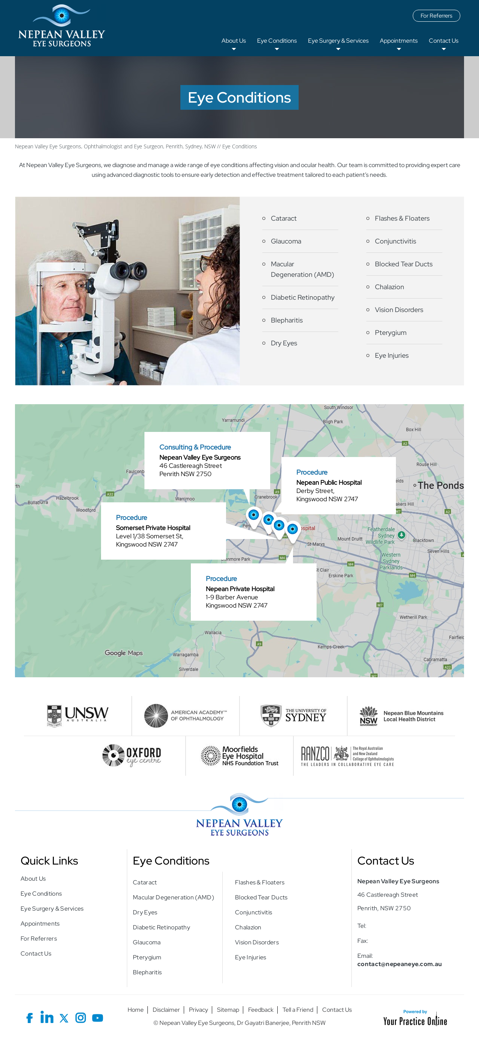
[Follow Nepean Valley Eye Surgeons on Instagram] (80, 1016)
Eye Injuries (392, 355)
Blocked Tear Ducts (404, 264)
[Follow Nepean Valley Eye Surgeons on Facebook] (30, 1016)
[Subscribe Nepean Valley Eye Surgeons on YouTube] (97, 1016)
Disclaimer (166, 1010)
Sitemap (228, 1010)
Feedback (261, 1010)
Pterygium (390, 332)
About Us (234, 41)
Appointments (399, 41)
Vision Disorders (399, 309)
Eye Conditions (277, 41)
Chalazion (389, 286)
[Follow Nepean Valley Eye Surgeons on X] (63, 1016)
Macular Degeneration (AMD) (302, 269)
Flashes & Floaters (402, 218)
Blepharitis (287, 320)
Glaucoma (286, 241)
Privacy (198, 1010)
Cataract (284, 218)
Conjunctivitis (395, 241)
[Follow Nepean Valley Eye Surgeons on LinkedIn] (47, 1016)
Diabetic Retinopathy (303, 297)
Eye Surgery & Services (338, 41)
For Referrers (436, 15)
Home (136, 1010)
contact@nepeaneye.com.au (399, 964)
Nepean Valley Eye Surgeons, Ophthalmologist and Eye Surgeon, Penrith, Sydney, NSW (115, 146)
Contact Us (443, 41)
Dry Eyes (284, 343)
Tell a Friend (298, 1010)
